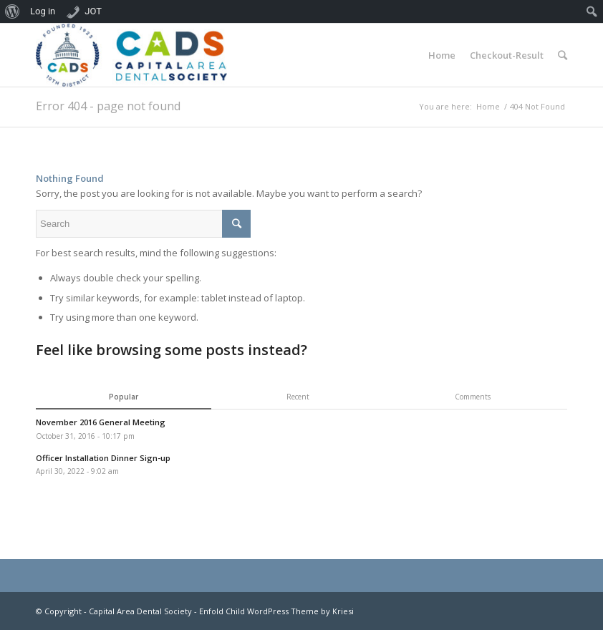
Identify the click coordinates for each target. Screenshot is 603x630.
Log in (42, 11)
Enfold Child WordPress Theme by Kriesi (276, 611)
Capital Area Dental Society (140, 611)
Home (441, 55)
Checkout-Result (507, 55)
